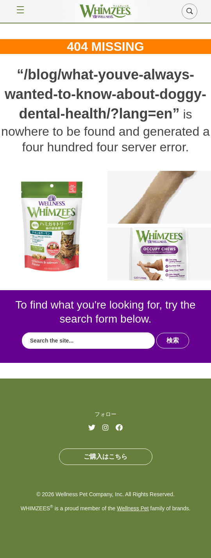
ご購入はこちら (105, 456)
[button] (189, 11)
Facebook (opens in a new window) (122, 428)
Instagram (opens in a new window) (108, 428)
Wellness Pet (132, 508)
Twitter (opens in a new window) (94, 428)
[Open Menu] (17, 11)
